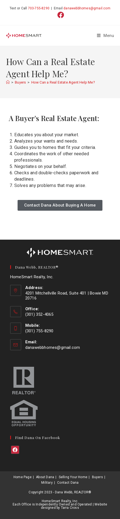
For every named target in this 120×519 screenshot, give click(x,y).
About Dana (45, 477)
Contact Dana (68, 483)
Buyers (97, 477)
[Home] (8, 82)
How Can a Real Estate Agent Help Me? (63, 82)
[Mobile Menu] (105, 35)
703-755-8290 (38, 8)
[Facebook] (15, 450)
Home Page (22, 477)
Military (47, 483)
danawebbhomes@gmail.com (86, 8)
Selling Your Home (73, 477)
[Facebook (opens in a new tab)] (60, 15)
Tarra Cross (70, 508)
